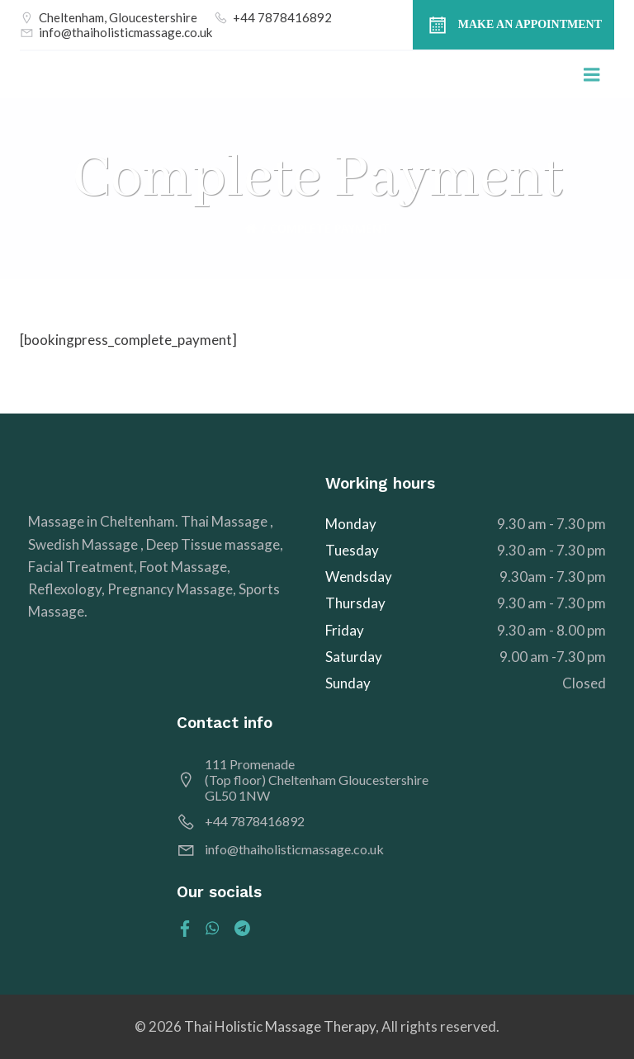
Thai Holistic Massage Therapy (280, 1026)
